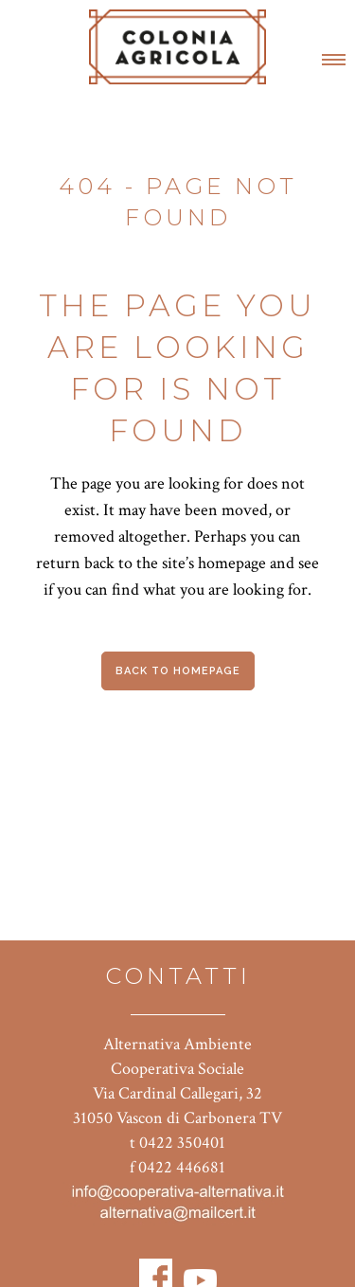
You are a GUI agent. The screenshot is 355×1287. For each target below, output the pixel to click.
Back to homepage (177, 671)
